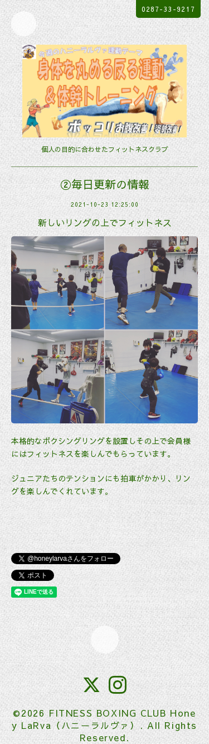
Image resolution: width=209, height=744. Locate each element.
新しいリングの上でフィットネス (105, 222)
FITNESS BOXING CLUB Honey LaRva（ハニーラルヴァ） (104, 719)
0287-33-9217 (168, 8)
